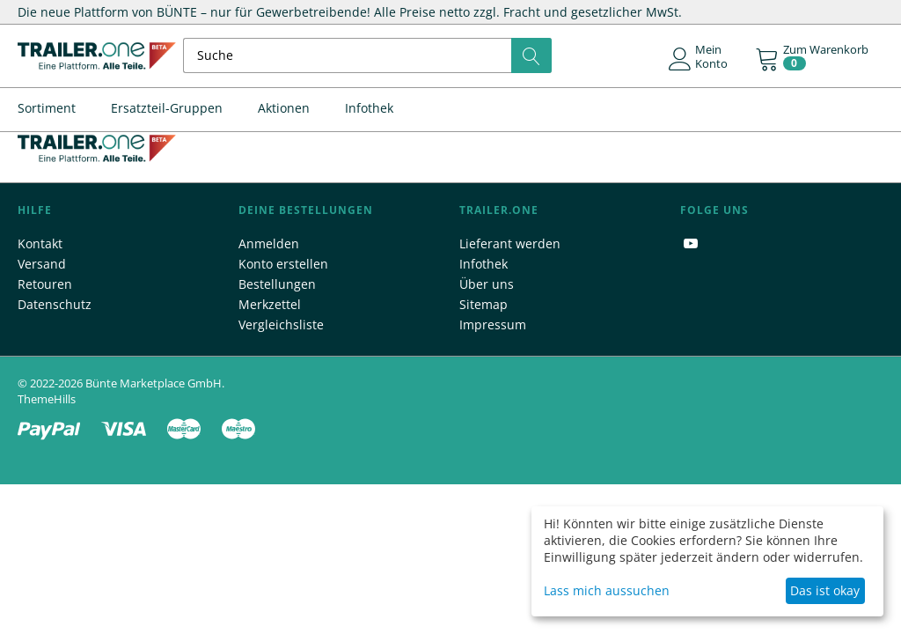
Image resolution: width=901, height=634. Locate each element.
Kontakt (40, 243)
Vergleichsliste (281, 324)
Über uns (486, 284)
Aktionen (284, 108)
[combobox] (367, 55)
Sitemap (483, 304)
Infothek (369, 108)
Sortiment (47, 108)
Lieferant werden (509, 243)
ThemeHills (47, 399)
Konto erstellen (283, 263)
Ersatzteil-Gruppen (167, 108)
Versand (42, 263)
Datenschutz (55, 304)
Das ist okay (825, 590)
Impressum (492, 324)
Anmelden (268, 243)
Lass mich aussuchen (607, 590)
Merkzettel (269, 304)
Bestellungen (277, 284)
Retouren (45, 284)
